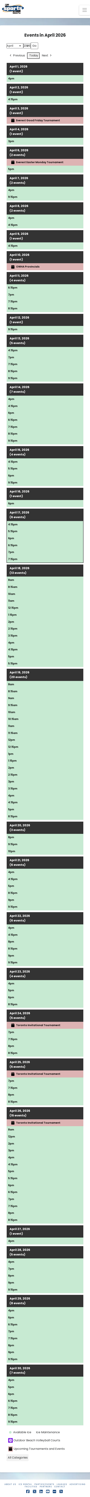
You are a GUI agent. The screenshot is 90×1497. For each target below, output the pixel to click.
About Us (10, 1484)
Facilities (31, 1487)
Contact (59, 1487)
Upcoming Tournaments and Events (36, 1449)
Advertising (78, 1484)
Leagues (62, 1484)
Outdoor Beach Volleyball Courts (34, 1440)
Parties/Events (44, 1484)
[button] (84, 10)
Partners (46, 1487)
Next (47, 55)
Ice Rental (25, 1484)
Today (33, 55)
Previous (17, 55)
